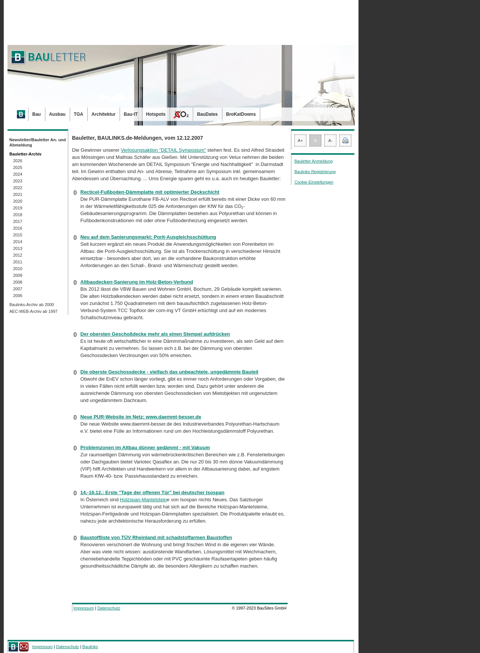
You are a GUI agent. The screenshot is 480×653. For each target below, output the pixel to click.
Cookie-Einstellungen (313, 182)
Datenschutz (108, 608)
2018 (17, 214)
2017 (17, 221)
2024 (17, 174)
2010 (17, 268)
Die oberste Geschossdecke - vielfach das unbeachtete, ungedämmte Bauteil (169, 372)
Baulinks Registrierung (315, 171)
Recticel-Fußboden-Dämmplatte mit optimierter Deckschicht (149, 192)
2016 (17, 228)
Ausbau (57, 114)
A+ (300, 140)
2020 (17, 201)
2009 (17, 275)
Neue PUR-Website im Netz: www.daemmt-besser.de (140, 417)
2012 (17, 255)
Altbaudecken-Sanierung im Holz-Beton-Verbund (136, 282)
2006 (17, 295)
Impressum (84, 608)
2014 (17, 241)
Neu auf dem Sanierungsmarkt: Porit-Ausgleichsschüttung (148, 237)
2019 (17, 208)
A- (330, 140)
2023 (17, 181)
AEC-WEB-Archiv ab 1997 (33, 311)
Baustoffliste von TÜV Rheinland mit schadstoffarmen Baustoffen (156, 537)
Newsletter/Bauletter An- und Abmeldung (37, 142)
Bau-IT (131, 114)
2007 (17, 289)
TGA (78, 114)
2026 (17, 160)
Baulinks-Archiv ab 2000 (31, 304)
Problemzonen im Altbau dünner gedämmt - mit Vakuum (145, 447)
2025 (17, 167)
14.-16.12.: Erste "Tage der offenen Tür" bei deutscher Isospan (152, 492)
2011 (17, 262)
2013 (17, 248)
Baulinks (90, 646)
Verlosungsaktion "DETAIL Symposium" (163, 150)
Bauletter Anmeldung (313, 161)
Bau (36, 114)
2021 (17, 194)
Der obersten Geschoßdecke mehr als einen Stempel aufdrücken (155, 334)
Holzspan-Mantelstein (143, 499)
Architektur (104, 114)
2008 (17, 282)
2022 (17, 187)
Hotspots (155, 114)
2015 (17, 235)
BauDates (207, 114)
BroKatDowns (241, 114)
